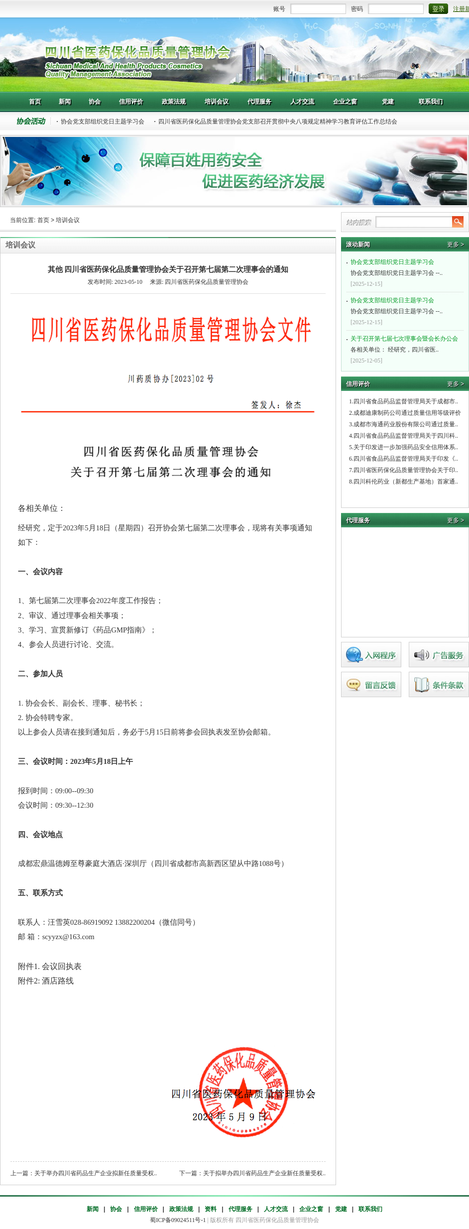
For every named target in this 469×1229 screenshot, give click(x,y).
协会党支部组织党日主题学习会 (102, 121)
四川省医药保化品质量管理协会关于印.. (405, 470)
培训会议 (68, 220)
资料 (211, 1209)
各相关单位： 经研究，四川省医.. (406, 343)
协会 (116, 1209)
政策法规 (181, 1209)
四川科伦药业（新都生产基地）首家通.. (405, 481)
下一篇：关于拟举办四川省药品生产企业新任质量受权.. (252, 1173)
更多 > (455, 244)
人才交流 (276, 1209)
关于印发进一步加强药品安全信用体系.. (405, 447)
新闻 (93, 1209)
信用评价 (146, 1209)
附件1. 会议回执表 (50, 966)
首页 (43, 220)
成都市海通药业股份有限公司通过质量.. (405, 424)
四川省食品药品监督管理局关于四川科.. (405, 435)
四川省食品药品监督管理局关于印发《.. (405, 458)
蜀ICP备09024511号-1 (178, 1220)
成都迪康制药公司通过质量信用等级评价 (407, 412)
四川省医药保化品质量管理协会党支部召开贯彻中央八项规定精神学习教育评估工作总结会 (277, 121)
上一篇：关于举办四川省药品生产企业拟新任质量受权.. (83, 1173)
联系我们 (370, 1209)
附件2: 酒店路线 (46, 981)
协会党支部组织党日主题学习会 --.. (406, 266)
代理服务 (240, 1209)
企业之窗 (311, 1209)
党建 (341, 1209)
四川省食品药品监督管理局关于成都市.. (405, 401)
